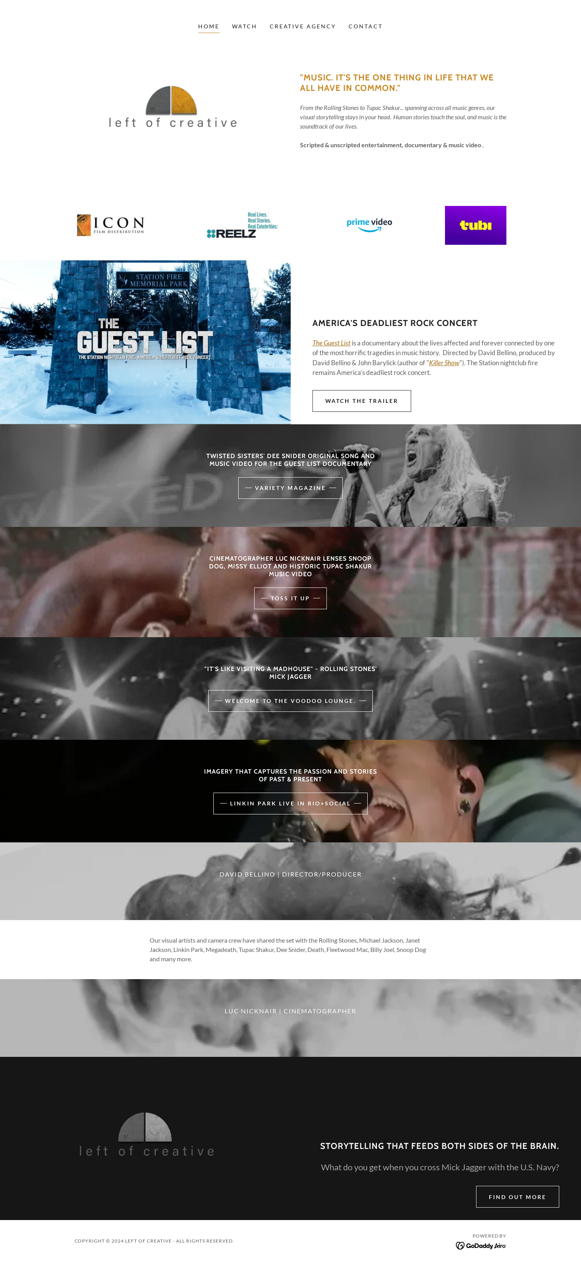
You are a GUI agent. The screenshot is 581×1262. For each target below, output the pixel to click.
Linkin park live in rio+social (290, 803)
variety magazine (290, 488)
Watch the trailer (362, 400)
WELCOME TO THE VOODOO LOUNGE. (290, 700)
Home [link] (209, 26)
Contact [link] (366, 26)
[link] (481, 1244)
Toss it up (290, 598)
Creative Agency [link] (303, 26)
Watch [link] (244, 26)
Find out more (517, 1197)
